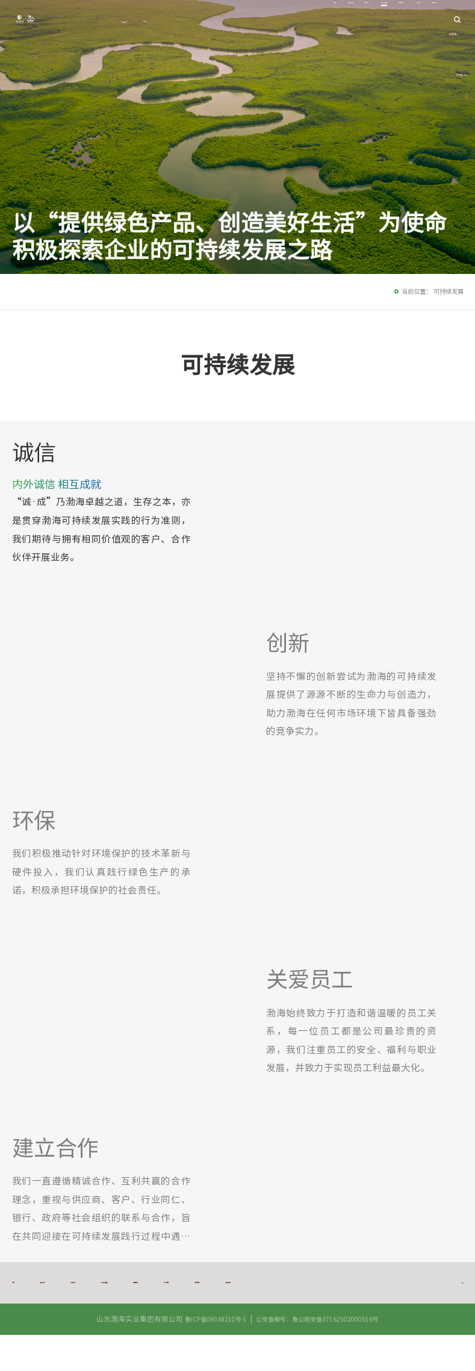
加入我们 (381, 19)
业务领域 (252, 19)
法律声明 (29, 1300)
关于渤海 (211, 19)
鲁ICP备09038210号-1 (209, 1355)
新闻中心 (340, 19)
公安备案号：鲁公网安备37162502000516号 (320, 1355)
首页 (178, 19)
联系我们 (422, 19)
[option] (351, 497)
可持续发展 (297, 19)
